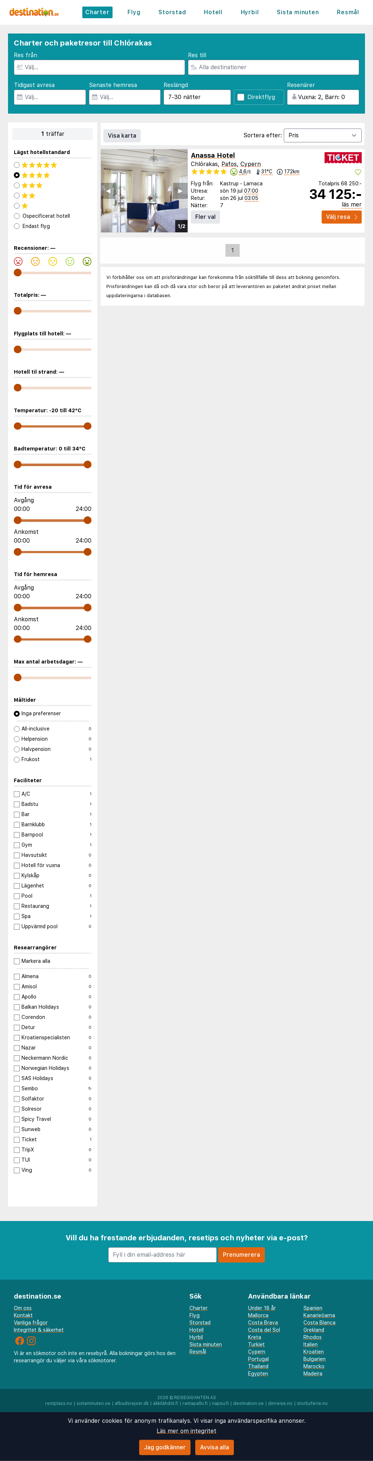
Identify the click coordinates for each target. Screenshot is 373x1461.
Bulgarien (314, 1359)
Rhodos (312, 1337)
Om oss (23, 1308)
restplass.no (58, 1403)
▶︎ (180, 190)
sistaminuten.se (93, 1403)
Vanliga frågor (31, 1323)
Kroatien (313, 1352)
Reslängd (176, 85)
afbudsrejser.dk (132, 1403)
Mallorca (258, 1315)
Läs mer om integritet (186, 1430)
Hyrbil (250, 12)
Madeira (312, 1374)
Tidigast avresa (34, 85)
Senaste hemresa (113, 85)
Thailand (258, 1366)
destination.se (248, 1403)
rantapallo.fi (195, 1403)
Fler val (205, 216)
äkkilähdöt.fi (165, 1403)
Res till (197, 55)
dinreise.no (280, 1403)
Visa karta (122, 135)
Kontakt (23, 1315)
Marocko (314, 1366)
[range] (17, 272)
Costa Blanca (319, 1323)
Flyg (133, 12)
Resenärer (301, 85)
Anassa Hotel (213, 155)
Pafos (229, 164)
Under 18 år (262, 1308)
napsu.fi (220, 1403)
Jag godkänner (165, 1447)
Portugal (258, 1359)
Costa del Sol (264, 1330)
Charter (97, 12)
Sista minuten (298, 12)
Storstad (172, 12)
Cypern (250, 164)
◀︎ (108, 190)
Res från (25, 55)
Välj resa (341, 216)
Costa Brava (263, 1323)
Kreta (254, 1337)
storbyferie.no (312, 1403)
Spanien (312, 1308)
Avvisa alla (214, 1447)
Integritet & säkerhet (39, 1330)
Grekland (313, 1330)
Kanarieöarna (319, 1315)
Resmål (348, 12)
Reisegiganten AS (195, 1397)
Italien (310, 1344)
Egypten (258, 1374)
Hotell (213, 12)
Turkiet (256, 1344)
